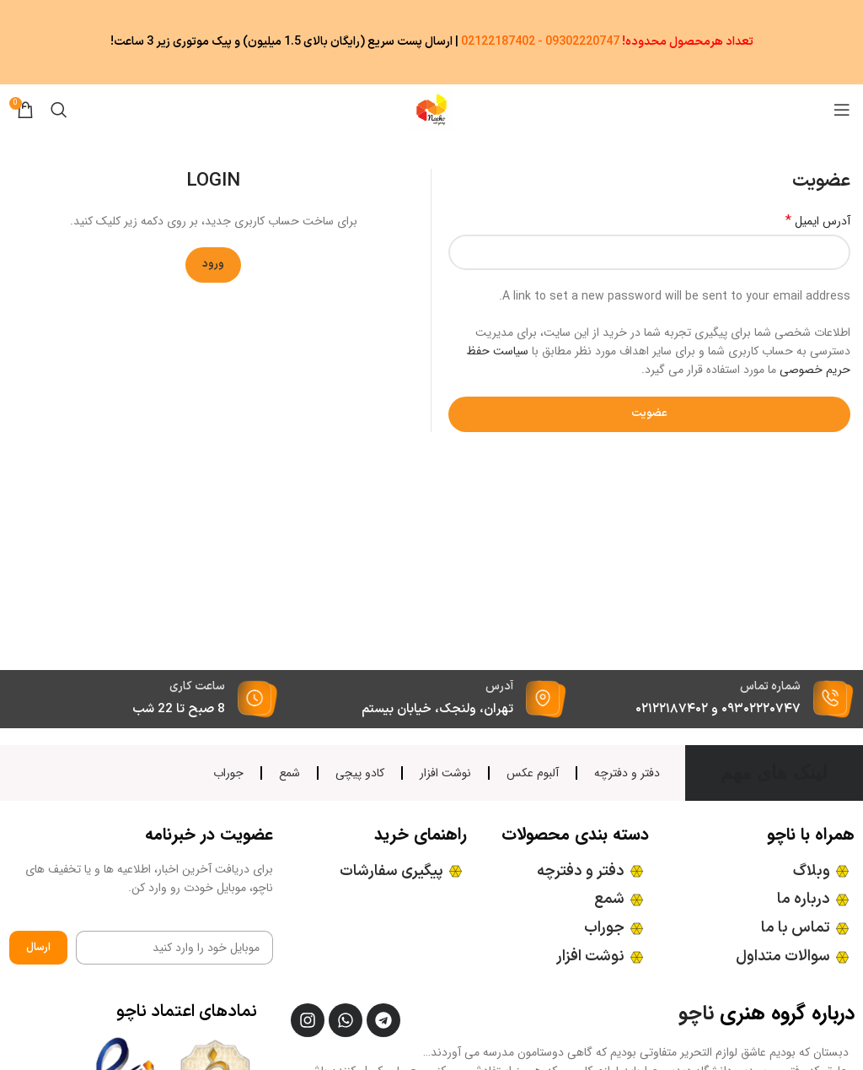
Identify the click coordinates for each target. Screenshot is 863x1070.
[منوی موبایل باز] (842, 110)
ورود (213, 264)
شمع (289, 773)
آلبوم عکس (533, 773)
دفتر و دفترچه (627, 773)
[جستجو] (59, 110)
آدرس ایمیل (817, 221)
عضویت (649, 413)
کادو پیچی (359, 773)
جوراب (228, 773)
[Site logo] (431, 109)
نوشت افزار (445, 773)
